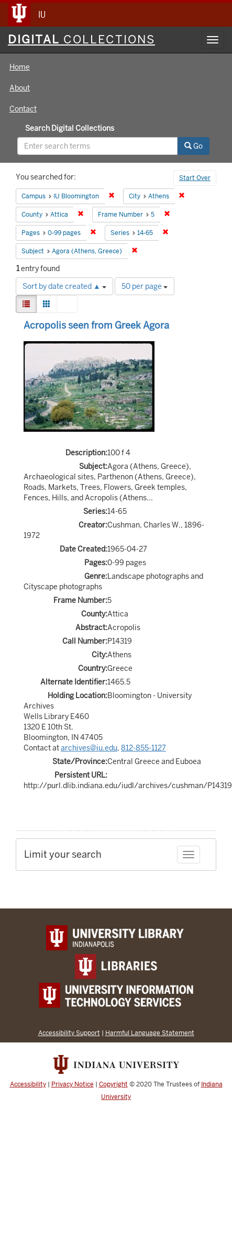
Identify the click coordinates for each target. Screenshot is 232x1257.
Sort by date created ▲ (64, 286)
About (19, 88)
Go (193, 146)
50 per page (144, 286)
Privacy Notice (72, 1084)
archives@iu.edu (89, 748)
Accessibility (28, 1084)
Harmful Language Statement (149, 1033)
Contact (23, 109)
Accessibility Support (69, 1033)
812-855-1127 (143, 748)
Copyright (113, 1084)
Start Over (195, 178)
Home (19, 67)
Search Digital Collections (69, 128)
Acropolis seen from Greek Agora (96, 325)
